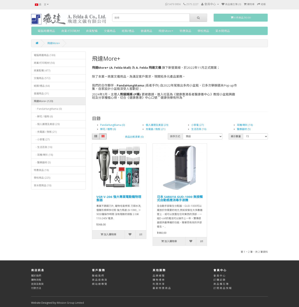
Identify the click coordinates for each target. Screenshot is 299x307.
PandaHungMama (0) (112, 125)
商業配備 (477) (42, 70)
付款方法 (36, 288)
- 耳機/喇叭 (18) (43, 155)
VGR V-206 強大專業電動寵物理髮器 (118, 198)
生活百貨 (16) (198, 129)
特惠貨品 (185, 31)
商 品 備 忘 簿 (220, 284)
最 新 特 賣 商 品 (162, 288)
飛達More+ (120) (43, 101)
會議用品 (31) (41, 93)
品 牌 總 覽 (158, 275)
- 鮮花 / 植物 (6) (43, 116)
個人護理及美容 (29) (157, 125)
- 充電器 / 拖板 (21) (45, 132)
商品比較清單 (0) (134, 136)
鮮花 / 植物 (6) (108, 129)
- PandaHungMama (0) (48, 109)
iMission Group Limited (70, 303)
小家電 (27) (197, 125)
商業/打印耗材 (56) (44, 63)
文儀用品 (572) (42, 78)
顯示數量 (236, 136)
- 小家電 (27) (42, 139)
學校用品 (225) (42, 177)
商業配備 (92, 31)
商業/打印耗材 (70, 31)
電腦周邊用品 (46, 31)
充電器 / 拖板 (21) (155, 129)
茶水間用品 (222, 31)
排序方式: (175, 136)
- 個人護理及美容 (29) (47, 124)
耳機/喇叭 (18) (245, 125)
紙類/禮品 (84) (42, 86)
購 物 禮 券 (158, 280)
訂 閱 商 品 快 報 (222, 288)
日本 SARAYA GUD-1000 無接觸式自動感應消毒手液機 (180, 198)
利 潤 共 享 (158, 284)
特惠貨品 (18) (41, 170)
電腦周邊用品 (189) (44, 55)
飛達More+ (165, 31)
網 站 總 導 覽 (99, 284)
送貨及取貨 (37, 284)
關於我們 (36, 275)
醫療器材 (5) (243, 129)
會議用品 (146, 31)
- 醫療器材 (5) (42, 162)
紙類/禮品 (128, 31)
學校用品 (203, 31)
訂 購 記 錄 (219, 280)
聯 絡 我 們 (98, 275)
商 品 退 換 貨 (99, 280)
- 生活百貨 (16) (43, 147)
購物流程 (36, 280)
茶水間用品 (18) (42, 185)
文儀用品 (109, 31)
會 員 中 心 (219, 275)
